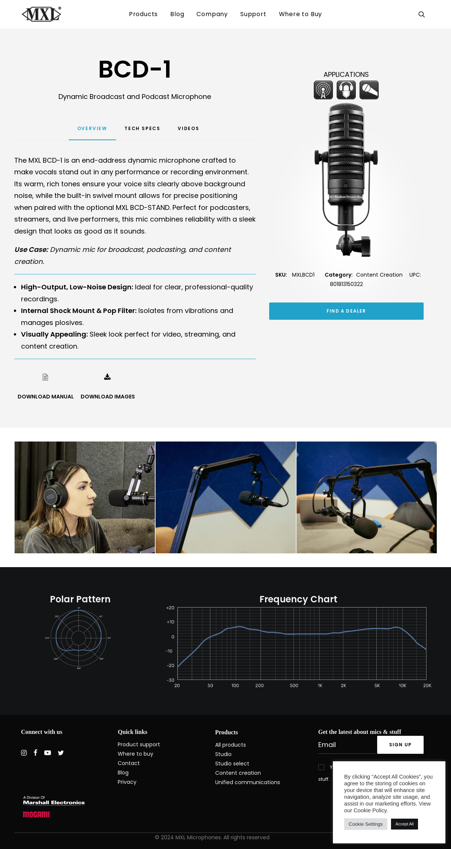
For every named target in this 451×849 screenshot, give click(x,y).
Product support (139, 744)
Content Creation (379, 275)
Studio (223, 754)
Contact (129, 763)
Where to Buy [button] (300, 14)
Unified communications (247, 782)
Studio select (232, 763)
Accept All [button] (405, 824)
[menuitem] (143, 14)
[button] (423, 14)
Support (253, 14)
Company (212, 14)
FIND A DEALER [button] (346, 311)
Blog (177, 14)
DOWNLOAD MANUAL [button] (46, 396)
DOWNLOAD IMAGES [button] (108, 396)
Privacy (127, 782)
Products (143, 14)
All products (230, 745)
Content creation (238, 773)
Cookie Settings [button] (366, 824)
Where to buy (135, 754)
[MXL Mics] (34, 14)
